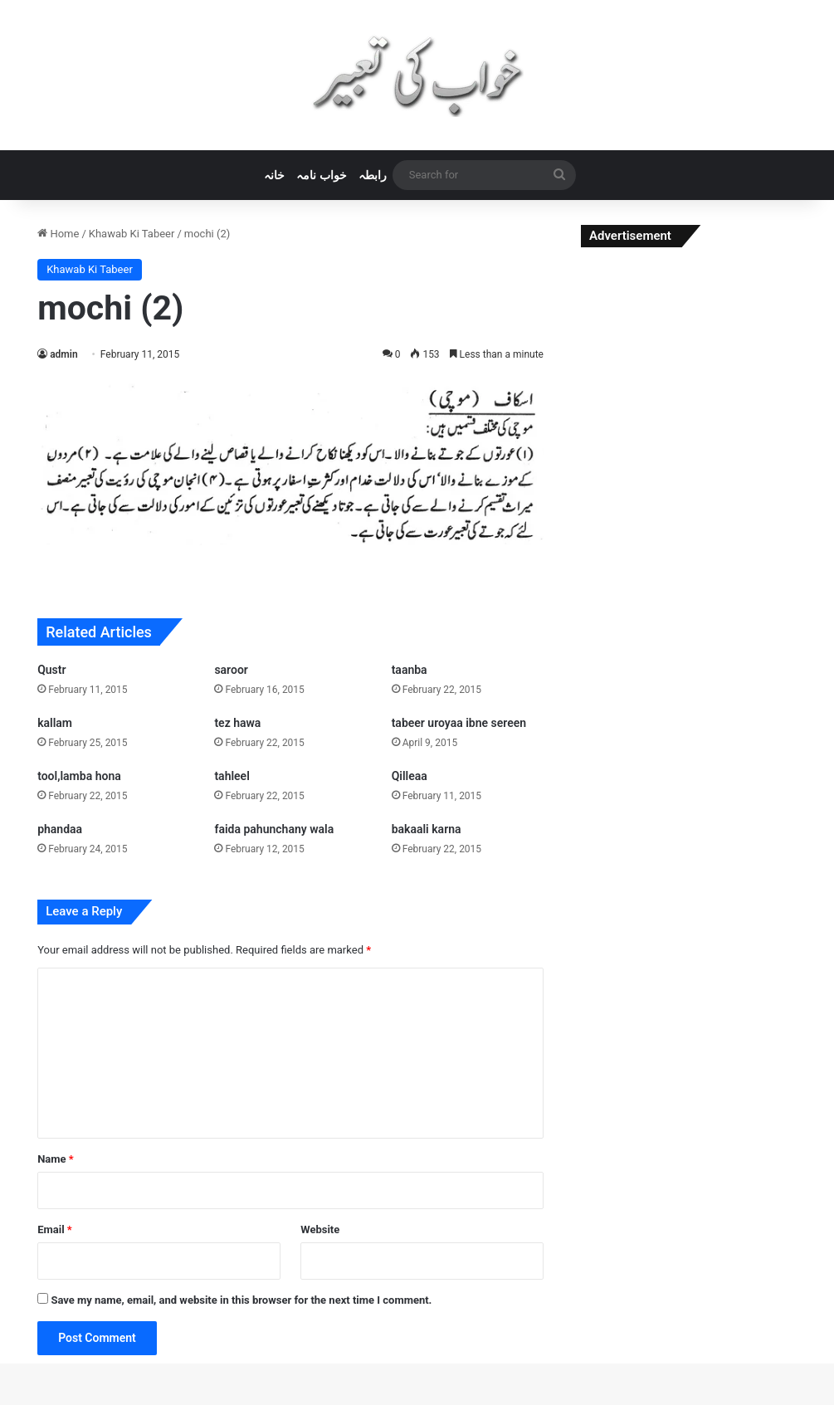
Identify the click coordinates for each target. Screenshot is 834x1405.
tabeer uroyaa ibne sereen (459, 722)
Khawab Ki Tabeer (132, 233)
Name (55, 1159)
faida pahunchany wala (274, 829)
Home (58, 233)
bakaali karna (426, 829)
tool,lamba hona (79, 776)
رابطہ (372, 175)
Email (54, 1229)
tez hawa (237, 722)
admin (63, 354)
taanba (409, 669)
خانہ (274, 175)
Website (319, 1229)
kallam (54, 722)
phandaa (59, 829)
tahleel (231, 776)
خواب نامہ (321, 175)
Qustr (51, 669)
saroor (230, 669)
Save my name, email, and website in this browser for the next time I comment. (241, 1300)
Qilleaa (409, 776)
